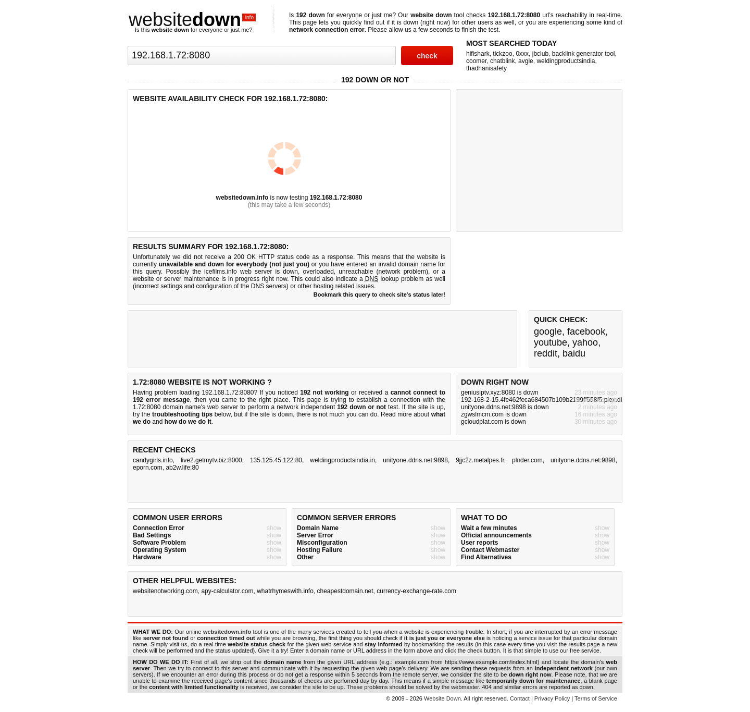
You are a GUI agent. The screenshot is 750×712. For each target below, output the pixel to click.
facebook (586, 331)
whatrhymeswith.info (285, 591)
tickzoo (502, 53)
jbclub (540, 53)
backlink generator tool (583, 53)
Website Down (442, 698)
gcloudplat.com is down (493, 421)
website (192, 19)
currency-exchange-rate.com (416, 591)
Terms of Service (595, 698)
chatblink (502, 61)
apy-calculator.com (227, 591)
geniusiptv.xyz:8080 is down (500, 392)
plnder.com (527, 460)
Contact (520, 698)
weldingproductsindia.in (342, 460)
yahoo (585, 342)
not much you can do (348, 414)
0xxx (522, 53)
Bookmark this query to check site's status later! (379, 294)
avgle (525, 61)
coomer (476, 61)
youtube (550, 342)
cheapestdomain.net (345, 591)
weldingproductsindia (565, 61)
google (548, 331)
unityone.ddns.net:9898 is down (505, 407)
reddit (545, 353)
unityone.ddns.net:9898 (415, 460)
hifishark (478, 53)
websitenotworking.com (165, 591)
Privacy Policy (552, 698)
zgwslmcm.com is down (494, 414)
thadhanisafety (486, 68)
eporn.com (147, 467)
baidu (573, 353)
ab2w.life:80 (182, 467)
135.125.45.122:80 (276, 460)
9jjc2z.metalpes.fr (480, 460)
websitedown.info (242, 197)
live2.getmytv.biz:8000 (211, 460)
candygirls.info (153, 460)
